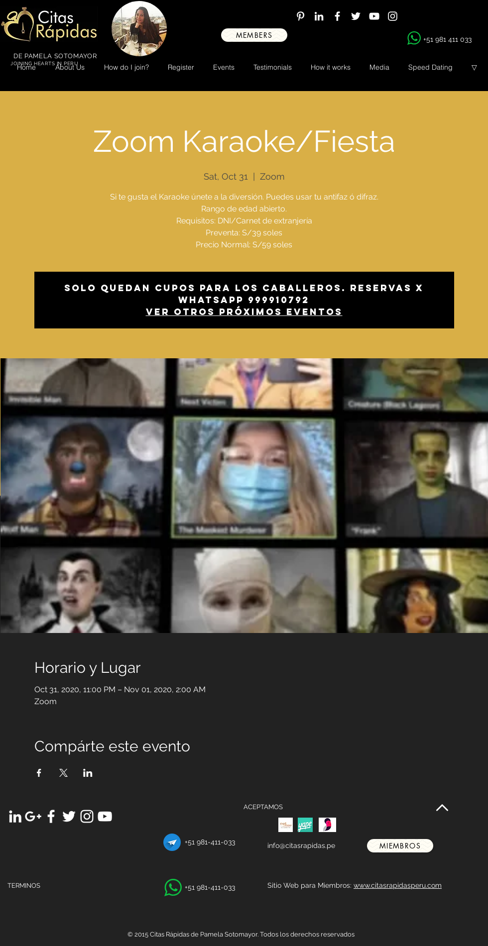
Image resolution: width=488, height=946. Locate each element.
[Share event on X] (63, 773)
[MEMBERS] (254, 35)
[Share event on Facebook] (39, 773)
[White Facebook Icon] (337, 16)
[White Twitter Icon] (356, 16)
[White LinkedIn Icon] (319, 16)
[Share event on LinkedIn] (88, 773)
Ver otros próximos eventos (244, 311)
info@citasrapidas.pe (301, 845)
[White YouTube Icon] (374, 16)
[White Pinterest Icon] (300, 16)
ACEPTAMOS (263, 807)
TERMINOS (23, 885)
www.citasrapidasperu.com (398, 885)
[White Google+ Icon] (33, 816)
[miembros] (400, 845)
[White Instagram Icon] (392, 16)
